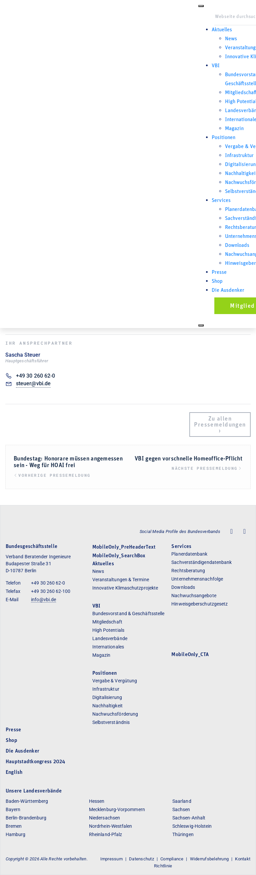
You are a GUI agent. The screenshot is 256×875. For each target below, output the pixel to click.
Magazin (234, 128)
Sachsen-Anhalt (188, 817)
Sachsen (181, 809)
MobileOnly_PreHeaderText (124, 547)
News (231, 39)
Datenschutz (141, 858)
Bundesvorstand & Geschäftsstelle (128, 613)
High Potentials (108, 630)
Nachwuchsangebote (193, 595)
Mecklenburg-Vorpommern (117, 809)
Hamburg (16, 834)
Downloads (237, 245)
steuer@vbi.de (33, 383)
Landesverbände (109, 638)
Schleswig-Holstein (192, 826)
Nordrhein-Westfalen (110, 826)
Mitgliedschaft (107, 621)
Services (181, 546)
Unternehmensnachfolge (197, 579)
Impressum (111, 858)
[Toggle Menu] (201, 6)
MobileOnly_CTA (190, 654)
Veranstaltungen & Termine (120, 579)
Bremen (14, 826)
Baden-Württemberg (27, 801)
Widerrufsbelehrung (209, 858)
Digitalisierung (107, 697)
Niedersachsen (104, 817)
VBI (96, 606)
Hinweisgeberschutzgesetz (199, 604)
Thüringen (183, 834)
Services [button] (221, 200)
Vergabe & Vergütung (114, 680)
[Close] (201, 325)
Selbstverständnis (111, 722)
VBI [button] (216, 66)
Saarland (181, 801)
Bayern (13, 809)
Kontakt (242, 858)
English (14, 772)
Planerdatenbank (189, 554)
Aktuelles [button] (222, 30)
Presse (219, 272)
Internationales (108, 646)
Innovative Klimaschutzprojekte (125, 588)
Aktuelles (103, 564)
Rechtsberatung (188, 570)
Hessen (96, 801)
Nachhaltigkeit (107, 705)
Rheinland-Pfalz (105, 834)
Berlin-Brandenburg (26, 817)
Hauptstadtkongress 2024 (35, 762)
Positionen (223, 137)
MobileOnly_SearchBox (119, 556)
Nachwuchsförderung (115, 714)
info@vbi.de (43, 599)
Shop (217, 281)
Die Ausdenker (228, 290)
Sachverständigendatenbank (201, 562)
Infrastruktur (239, 155)
